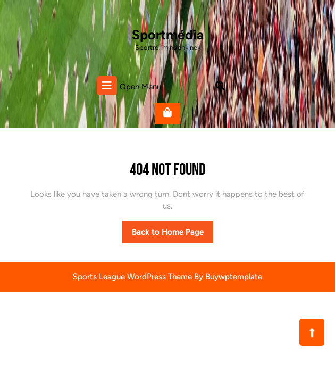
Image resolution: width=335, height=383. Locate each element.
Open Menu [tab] (129, 85)
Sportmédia (168, 35)
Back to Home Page (172, 235)
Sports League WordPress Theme (132, 276)
